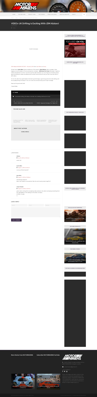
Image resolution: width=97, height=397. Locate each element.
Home (13, 14)
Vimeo (44, 66)
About (74, 14)
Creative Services (64, 14)
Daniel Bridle (14, 25)
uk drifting (39, 96)
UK (35, 96)
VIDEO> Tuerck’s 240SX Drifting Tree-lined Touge (30, 121)
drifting (22, 96)
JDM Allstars (27, 96)
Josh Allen (39, 66)
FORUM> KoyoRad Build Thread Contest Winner (41, 121)
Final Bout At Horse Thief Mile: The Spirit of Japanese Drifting (18, 121)
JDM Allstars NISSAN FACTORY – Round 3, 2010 (22, 66)
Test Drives (41, 14)
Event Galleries (52, 14)
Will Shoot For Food (45, 96)
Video (16, 17)
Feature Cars (21, 14)
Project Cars (31, 14)
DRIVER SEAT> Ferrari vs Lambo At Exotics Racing (52, 121)
